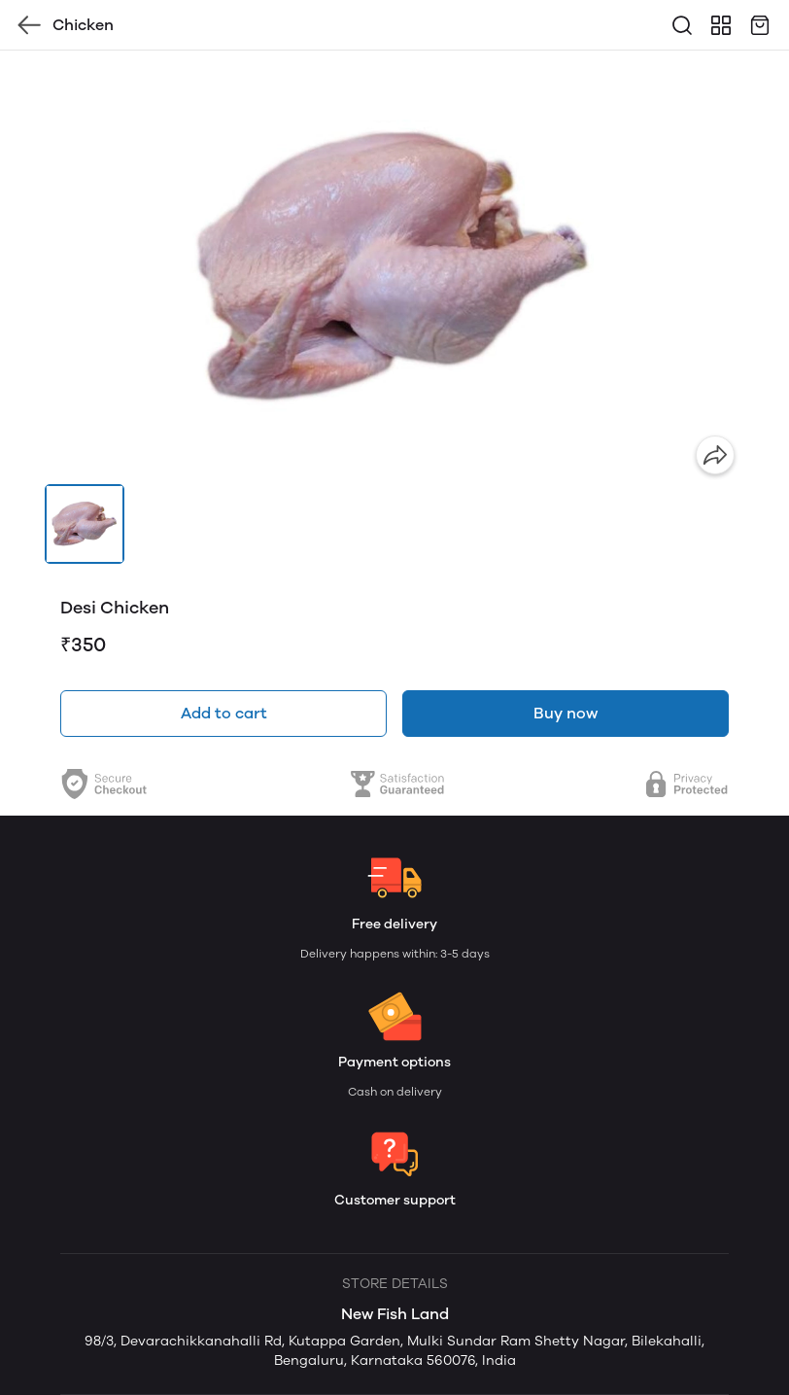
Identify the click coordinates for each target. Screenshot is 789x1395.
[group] (394, 267)
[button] (84, 524)
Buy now (565, 713)
